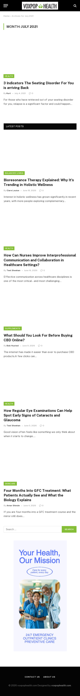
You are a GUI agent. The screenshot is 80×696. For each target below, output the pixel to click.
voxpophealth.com (61, 685)
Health (9, 76)
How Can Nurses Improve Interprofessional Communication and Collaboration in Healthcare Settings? (40, 260)
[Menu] (5, 6)
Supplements (12, 328)
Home (6, 16)
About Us (49, 677)
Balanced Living (14, 173)
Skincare (10, 484)
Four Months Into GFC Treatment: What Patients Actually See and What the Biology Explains (37, 495)
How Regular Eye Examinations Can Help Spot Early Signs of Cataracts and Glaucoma (38, 415)
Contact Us (32, 677)
